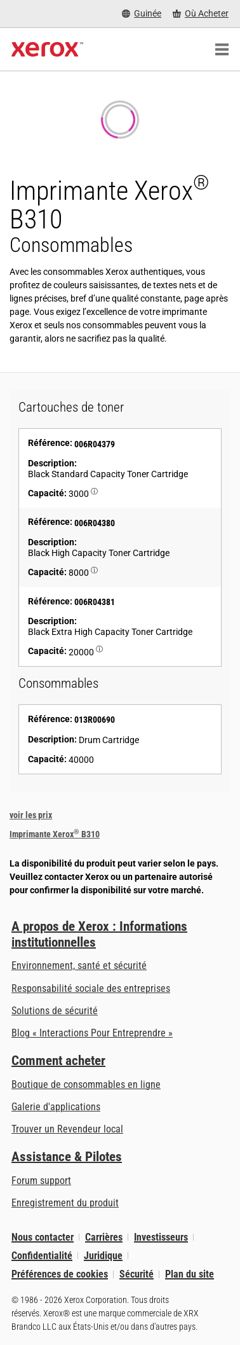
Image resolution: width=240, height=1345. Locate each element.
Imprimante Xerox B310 (55, 834)
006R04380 (94, 523)
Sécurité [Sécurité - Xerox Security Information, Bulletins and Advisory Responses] (136, 1274)
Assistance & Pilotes (66, 1156)
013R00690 (94, 719)
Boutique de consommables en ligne (86, 1084)
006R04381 (94, 602)
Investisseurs (161, 1237)
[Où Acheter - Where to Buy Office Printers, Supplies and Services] (201, 14)
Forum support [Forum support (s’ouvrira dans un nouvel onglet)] (41, 1180)
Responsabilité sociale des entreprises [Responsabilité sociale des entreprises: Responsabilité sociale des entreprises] (90, 988)
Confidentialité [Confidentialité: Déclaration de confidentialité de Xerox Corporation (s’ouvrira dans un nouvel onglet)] (41, 1255)
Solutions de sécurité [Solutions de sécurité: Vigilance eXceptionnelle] (54, 1011)
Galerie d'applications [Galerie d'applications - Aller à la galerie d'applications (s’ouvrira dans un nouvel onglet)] (55, 1107)
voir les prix (31, 815)
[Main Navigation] (222, 50)
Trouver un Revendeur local (67, 1129)
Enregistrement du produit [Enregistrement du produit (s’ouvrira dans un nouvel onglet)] (65, 1203)
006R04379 (94, 444)
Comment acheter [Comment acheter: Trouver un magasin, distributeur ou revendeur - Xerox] (58, 1060)
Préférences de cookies (59, 1274)
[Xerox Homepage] (47, 50)
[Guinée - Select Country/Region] (141, 14)
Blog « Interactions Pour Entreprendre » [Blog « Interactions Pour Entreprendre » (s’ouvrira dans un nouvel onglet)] (92, 1033)
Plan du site (189, 1274)
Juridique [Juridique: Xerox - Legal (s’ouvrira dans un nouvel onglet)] (103, 1255)
